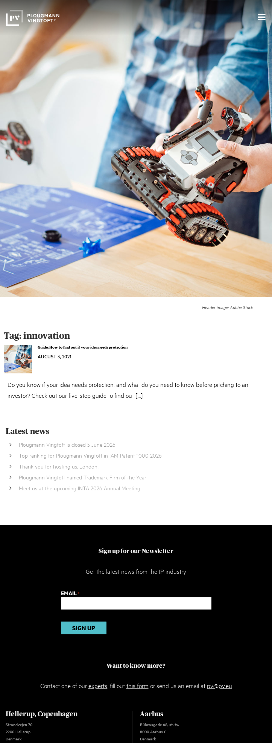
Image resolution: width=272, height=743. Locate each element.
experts (97, 685)
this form (137, 685)
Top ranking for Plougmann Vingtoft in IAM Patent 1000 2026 (90, 455)
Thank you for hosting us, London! (59, 466)
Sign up (83, 627)
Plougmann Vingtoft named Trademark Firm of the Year (82, 477)
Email (70, 593)
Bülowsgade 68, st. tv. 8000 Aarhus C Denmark (159, 731)
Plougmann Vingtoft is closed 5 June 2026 (67, 444)
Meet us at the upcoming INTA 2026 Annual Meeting (79, 487)
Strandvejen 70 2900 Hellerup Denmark (19, 731)
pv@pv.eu (219, 685)
